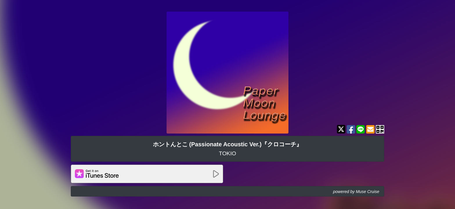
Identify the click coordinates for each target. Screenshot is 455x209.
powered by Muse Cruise (356, 191)
